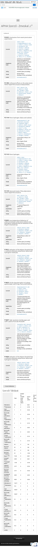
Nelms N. (20, 132)
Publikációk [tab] (6, 33)
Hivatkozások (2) (23, 77)
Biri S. (25, 324)
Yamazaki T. (21, 233)
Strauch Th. (21, 55)
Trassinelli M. (20, 324)
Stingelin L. (21, 293)
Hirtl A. (20, 327)
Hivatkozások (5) (23, 314)
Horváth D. (22, 90)
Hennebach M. (22, 46)
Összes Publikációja (9, 386)
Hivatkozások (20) (23, 185)
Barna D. (23, 87)
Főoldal (2, 1)
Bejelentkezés (8, 2)
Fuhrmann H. (21, 229)
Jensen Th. (20, 49)
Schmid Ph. (20, 53)
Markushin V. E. (22, 131)
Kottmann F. (21, 129)
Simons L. (20, 330)
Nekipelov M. (27, 50)
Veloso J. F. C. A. (22, 56)
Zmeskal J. (29, 56)
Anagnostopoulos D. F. (23, 43)
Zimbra (6, 1)
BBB (14, 1)
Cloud (10, 1)
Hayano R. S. (21, 89)
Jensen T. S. (21, 128)
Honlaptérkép (19, 538)
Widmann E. (21, 95)
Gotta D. (19, 41)
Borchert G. (21, 122)
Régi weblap (19, 2)
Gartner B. (20, 125)
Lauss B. (26, 129)
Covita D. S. (21, 44)
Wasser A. (23, 331)
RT (20, 1)
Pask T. (18, 87)
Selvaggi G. (21, 135)
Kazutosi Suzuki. (22, 93)
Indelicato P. (21, 290)
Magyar (33, 1)
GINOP (14, 2)
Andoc (17, 1)
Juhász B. (19, 227)
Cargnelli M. (21, 123)
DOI (18, 77)
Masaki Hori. (21, 230)
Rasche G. (21, 134)
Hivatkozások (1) (23, 148)
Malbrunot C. (21, 92)
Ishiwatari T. (21, 47)
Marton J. (21, 50)
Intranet (2, 2)
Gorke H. (26, 44)
